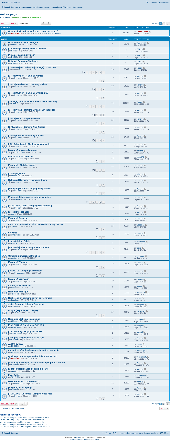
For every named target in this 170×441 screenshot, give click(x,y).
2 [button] (163, 23)
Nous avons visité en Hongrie (23, 42)
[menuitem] (16, 3)
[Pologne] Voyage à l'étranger (23, 150)
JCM (16, 313)
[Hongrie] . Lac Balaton (19, 241)
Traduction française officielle (80, 439)
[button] (168, 23)
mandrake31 (142, 357)
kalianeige (15, 352)
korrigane (15, 306)
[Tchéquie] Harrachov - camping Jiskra (27, 180)
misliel (139, 344)
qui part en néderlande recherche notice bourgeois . (34, 350)
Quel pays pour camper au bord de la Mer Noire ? (32, 356)
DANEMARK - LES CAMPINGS (23, 381)
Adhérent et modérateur (21, 18)
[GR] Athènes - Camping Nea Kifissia (26, 127)
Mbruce (14, 176)
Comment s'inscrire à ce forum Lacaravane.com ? (33, 31)
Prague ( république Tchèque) (23, 310)
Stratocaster (19, 153)
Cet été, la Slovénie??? (19, 285)
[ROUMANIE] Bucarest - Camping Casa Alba (30, 394)
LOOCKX (15, 346)
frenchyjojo (141, 311)
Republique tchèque (18, 292)
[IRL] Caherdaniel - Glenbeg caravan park (29, 144)
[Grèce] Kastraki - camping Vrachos (26, 135)
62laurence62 (16, 321)
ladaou (14, 288)
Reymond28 (141, 43)
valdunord (15, 294)
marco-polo (18, 199)
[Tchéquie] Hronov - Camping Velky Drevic (29, 188)
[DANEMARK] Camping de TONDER (26, 325)
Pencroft (17, 78)
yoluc (139, 299)
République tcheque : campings (24, 319)
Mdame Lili (15, 45)
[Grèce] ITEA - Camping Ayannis (24, 118)
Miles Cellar (96, 439)
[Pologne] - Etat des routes (21, 165)
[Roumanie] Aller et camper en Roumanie (28, 247)
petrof (139, 248)
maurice (14, 371)
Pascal (139, 68)
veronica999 (16, 327)
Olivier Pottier (17, 33)
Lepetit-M (140, 225)
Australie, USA (15, 344)
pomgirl (140, 320)
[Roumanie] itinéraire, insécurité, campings (29, 197)
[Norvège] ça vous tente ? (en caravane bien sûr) (32, 101)
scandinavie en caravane (20, 156)
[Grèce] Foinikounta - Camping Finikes (27, 84)
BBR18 (14, 51)
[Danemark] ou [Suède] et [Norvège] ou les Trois (32, 67)
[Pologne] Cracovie (17, 218)
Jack (13, 214)
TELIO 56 (18, 159)
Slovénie (12, 233)
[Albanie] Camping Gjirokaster (23, 61)
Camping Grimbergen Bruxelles (24, 256)
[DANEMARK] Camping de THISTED (26, 331)
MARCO (17, 250)
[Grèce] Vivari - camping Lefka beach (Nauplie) (31, 110)
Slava (13, 226)
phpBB (77, 437)
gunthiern (15, 258)
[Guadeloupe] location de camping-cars (28, 369)
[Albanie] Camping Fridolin (21, 55)
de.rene (140, 151)
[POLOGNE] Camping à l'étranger (25, 271)
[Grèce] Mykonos (16, 173)
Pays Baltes (14, 375)
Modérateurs (36, 18)
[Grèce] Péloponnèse (18, 212)
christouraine (16, 235)
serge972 (140, 157)
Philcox (14, 243)
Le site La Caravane (53, 33)
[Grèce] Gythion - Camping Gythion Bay (28, 93)
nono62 (140, 382)
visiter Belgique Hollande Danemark (26, 304)
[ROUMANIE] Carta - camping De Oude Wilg (30, 205)
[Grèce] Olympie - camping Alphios (25, 76)
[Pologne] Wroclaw (17, 262)
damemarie (141, 376)
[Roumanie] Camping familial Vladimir (27, 49)
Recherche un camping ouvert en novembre (30, 298)
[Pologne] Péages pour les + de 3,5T (26, 338)
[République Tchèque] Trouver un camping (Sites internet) (37, 362)
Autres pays (8, 14)
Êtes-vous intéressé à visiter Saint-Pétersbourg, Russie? (36, 224)
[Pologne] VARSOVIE (18, 279)
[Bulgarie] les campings (20, 387)
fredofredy (15, 300)
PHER (13, 104)
